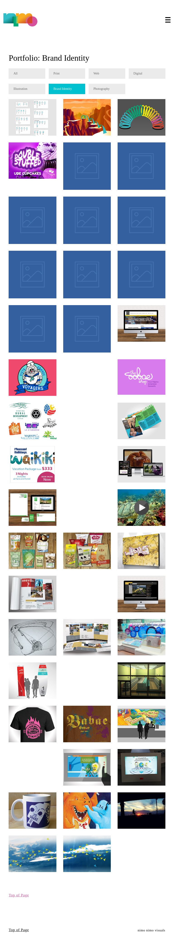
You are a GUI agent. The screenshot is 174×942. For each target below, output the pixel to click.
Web (96, 73)
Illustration (20, 88)
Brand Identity (62, 88)
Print (56, 73)
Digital (137, 73)
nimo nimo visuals (151, 930)
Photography (101, 88)
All (15, 73)
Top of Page (19, 895)
